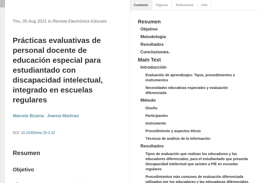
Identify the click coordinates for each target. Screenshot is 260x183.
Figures (162, 5)
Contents (141, 5)
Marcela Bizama (28, 115)
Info (204, 5)
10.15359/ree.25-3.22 (38, 133)
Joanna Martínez (63, 115)
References (184, 5)
